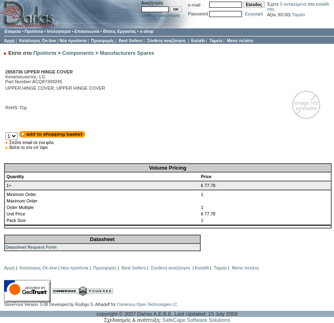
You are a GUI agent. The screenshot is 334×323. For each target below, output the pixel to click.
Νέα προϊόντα (73, 41)
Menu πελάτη (240, 41)
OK (176, 9)
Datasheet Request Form (31, 247)
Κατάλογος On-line (37, 41)
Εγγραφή (254, 13)
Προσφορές (102, 41)
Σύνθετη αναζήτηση (160, 15)
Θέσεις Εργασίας (119, 31)
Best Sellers (131, 41)
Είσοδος (254, 4)
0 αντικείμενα (294, 4)
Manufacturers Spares (127, 53)
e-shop (147, 31)
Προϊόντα (34, 31)
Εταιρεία (12, 31)
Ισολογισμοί (59, 31)
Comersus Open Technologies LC (147, 304)
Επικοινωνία (87, 31)
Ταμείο (298, 14)
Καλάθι (198, 41)
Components (78, 53)
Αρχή (9, 41)
